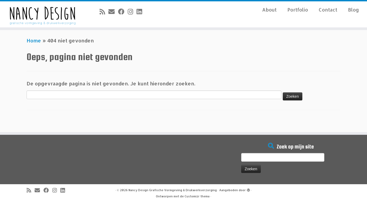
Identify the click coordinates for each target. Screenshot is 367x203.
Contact (328, 9)
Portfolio (297, 9)
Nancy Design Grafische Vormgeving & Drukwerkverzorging (173, 190)
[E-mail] (113, 12)
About (269, 9)
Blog (353, 9)
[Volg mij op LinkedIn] (141, 12)
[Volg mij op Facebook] (123, 12)
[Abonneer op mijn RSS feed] (104, 12)
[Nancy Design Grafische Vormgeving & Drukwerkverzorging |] (42, 14)
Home (34, 40)
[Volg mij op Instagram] (132, 12)
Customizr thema (197, 196)
